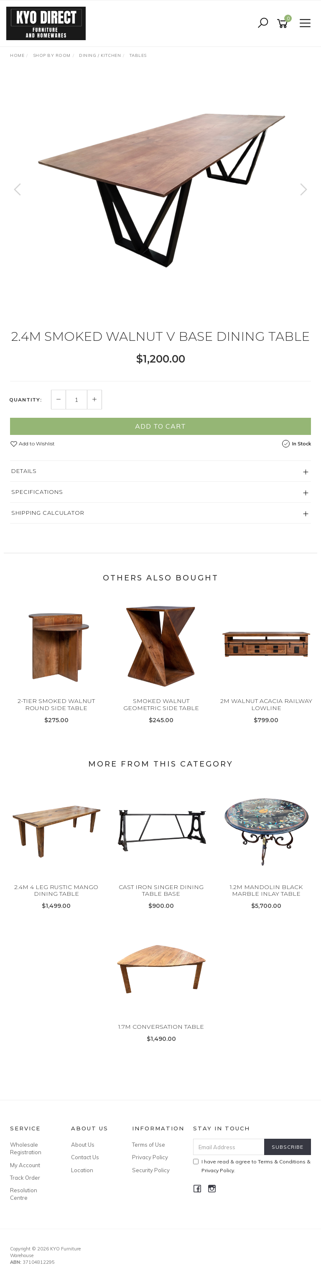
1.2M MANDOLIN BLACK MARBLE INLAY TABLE (266, 890)
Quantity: (25, 399)
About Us (82, 1144)
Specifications (37, 491)
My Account (25, 1165)
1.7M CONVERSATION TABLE (161, 1026)
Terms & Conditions (282, 1161)
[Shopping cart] (283, 23)
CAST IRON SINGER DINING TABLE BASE (161, 890)
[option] (160, 197)
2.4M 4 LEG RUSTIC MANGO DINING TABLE (56, 890)
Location (82, 1170)
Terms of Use (148, 1144)
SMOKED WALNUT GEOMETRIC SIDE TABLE (161, 704)
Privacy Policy (150, 1157)
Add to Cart (160, 426)
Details (24, 471)
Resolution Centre (23, 1194)
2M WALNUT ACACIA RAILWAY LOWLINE (266, 704)
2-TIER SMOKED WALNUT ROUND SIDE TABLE (56, 704)
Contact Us (85, 1157)
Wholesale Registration (25, 1148)
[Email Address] (229, 1147)
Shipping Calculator (47, 512)
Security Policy (151, 1170)
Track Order (25, 1177)
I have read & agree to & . (252, 1165)
